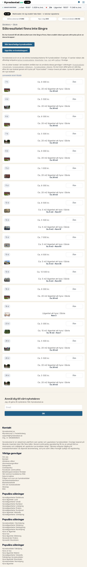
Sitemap (5, 487)
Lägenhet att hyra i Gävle (53, 313)
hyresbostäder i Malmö (43, 67)
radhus (57, 60)
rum (49, 60)
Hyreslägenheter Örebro (11, 508)
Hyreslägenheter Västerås (12, 555)
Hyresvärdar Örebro (10, 538)
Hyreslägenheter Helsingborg (13, 527)
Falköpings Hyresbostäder (12, 557)
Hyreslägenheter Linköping (13, 506)
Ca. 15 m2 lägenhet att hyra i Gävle (54, 330)
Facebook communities (11, 470)
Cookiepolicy (7, 468)
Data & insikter (8, 476)
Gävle (15, 24)
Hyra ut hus (6, 551)
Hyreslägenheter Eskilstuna (13, 497)
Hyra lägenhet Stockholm (12, 559)
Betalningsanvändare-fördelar (14, 472)
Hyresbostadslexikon (10, 480)
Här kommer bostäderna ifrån (13, 474)
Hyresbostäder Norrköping (12, 561)
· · (31, 7)
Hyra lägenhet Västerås (11, 512)
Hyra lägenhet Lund (10, 500)
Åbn (74, 82)
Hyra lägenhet (7, 564)
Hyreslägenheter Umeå (11, 502)
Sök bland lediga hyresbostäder (18, 44)
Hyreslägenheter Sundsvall (12, 510)
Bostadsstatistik (8, 482)
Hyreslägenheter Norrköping (13, 529)
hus (45, 60)
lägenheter (39, 60)
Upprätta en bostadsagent (16, 50)
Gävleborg (6, 24)
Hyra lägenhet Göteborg (11, 536)
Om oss (5, 457)
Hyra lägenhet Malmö (10, 553)
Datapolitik (6, 465)
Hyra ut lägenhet (8, 531)
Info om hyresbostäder (11, 485)
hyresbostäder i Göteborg (23, 67)
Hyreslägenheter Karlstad (12, 504)
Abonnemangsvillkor (10, 463)
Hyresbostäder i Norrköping (13, 523)
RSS (4, 489)
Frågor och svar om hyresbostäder (16, 478)
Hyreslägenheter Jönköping (13, 514)
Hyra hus (5, 534)
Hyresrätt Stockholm (10, 540)
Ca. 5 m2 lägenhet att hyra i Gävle (53, 210)
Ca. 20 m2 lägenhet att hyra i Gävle (54, 89)
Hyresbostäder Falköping (12, 548)
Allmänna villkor (8, 461)
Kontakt (5, 459)
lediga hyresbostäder (25, 60)
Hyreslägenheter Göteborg (12, 525)
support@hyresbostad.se (12, 436)
